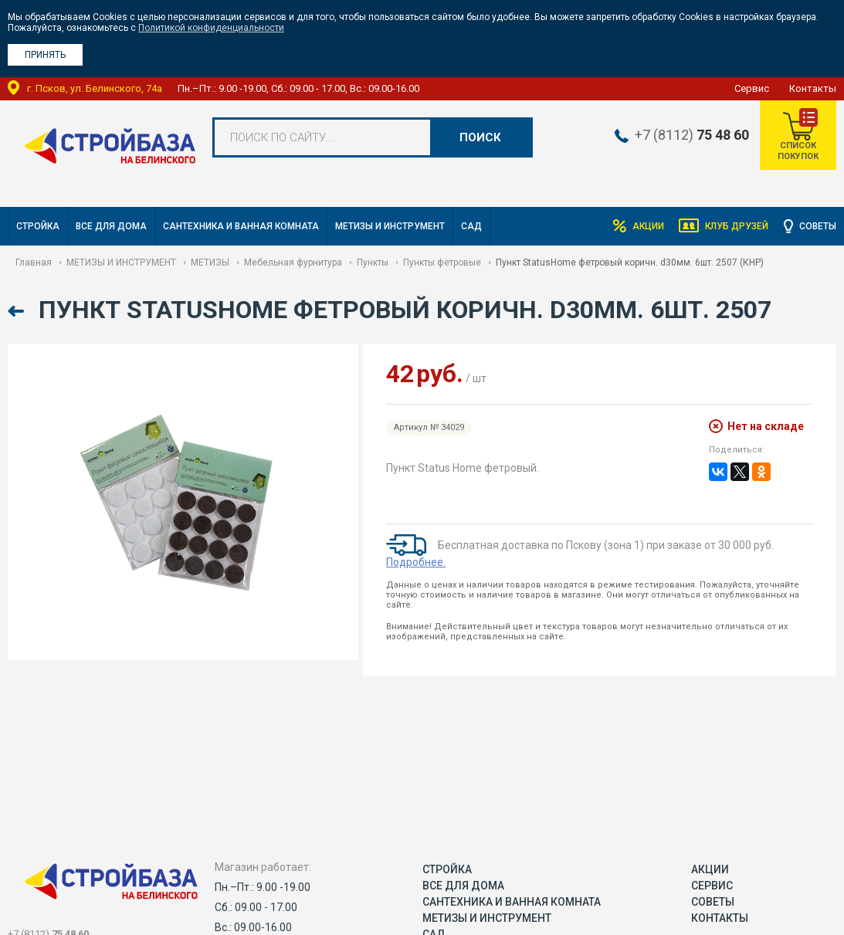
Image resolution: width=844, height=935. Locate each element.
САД (471, 226)
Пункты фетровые (442, 262)
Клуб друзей (736, 226)
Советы (817, 226)
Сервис (751, 88)
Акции (647, 226)
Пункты (372, 262)
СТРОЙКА (37, 226)
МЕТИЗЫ (210, 262)
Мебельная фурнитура (293, 262)
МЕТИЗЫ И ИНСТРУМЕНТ (390, 226)
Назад (17, 311)
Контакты (812, 88)
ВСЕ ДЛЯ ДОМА (111, 226)
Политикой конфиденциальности (211, 27)
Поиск (480, 137)
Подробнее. (416, 562)
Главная (33, 262)
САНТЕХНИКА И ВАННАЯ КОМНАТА (241, 226)
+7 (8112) (690, 135)
